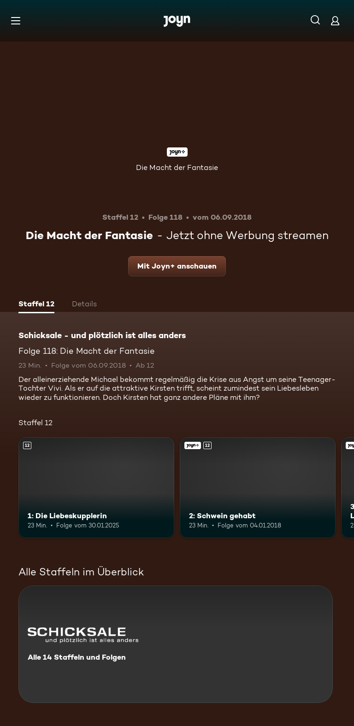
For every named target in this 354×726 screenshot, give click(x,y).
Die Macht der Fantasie (177, 167)
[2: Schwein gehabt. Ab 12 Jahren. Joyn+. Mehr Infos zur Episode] (258, 488)
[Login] (335, 20)
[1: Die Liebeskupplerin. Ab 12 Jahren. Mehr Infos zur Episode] (96, 488)
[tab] (36, 305)
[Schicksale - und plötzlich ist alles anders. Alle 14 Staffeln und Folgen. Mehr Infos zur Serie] (175, 644)
